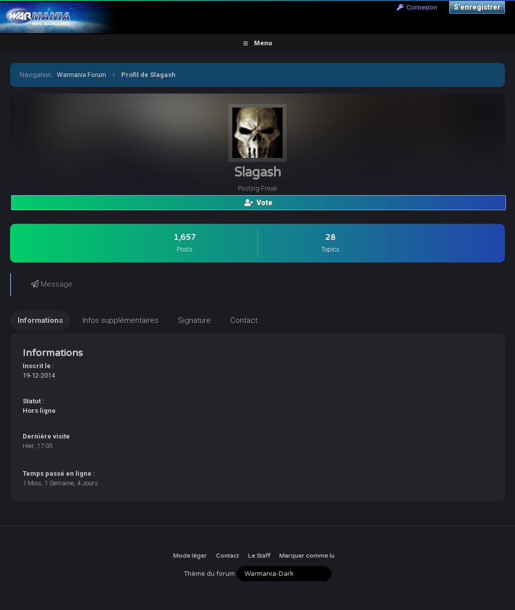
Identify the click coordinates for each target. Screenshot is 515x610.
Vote (258, 203)
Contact (227, 555)
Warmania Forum (81, 74)
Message (51, 284)
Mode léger (190, 555)
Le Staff (259, 555)
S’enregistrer (477, 7)
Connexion (417, 7)
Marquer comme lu (306, 555)
